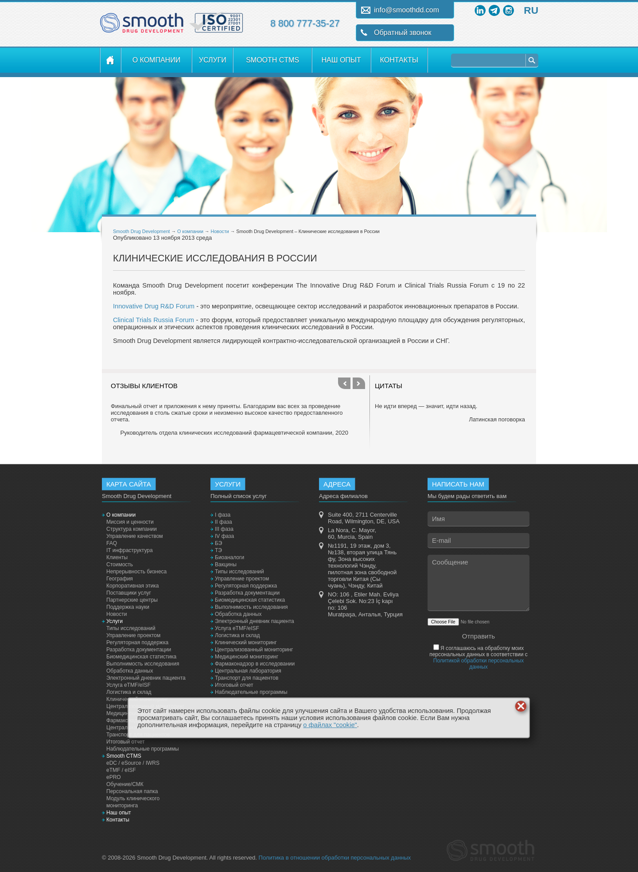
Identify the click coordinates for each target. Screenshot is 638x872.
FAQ (111, 543)
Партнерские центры (132, 600)
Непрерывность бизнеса (136, 571)
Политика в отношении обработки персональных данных (335, 857)
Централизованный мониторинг (254, 649)
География (119, 579)
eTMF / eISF (121, 770)
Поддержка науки (127, 607)
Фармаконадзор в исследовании (255, 664)
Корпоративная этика (132, 586)
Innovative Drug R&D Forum (154, 306)
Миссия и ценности (130, 522)
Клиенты (117, 557)
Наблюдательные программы (142, 749)
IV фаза (224, 536)
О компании (156, 60)
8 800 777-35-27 (305, 23)
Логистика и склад (128, 692)
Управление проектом (133, 635)
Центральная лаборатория (248, 671)
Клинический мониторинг (246, 642)
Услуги (212, 60)
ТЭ (218, 550)
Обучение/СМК (125, 784)
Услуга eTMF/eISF (128, 685)
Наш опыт (341, 60)
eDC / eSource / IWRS (133, 763)
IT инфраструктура (129, 550)
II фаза (223, 522)
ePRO (113, 777)
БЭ (218, 543)
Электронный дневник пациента (146, 678)
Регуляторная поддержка (137, 642)
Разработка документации (138, 649)
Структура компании (131, 529)
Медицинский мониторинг (246, 657)
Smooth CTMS (272, 60)
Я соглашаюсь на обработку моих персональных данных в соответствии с (478, 657)
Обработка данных (129, 671)
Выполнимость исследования (142, 664)
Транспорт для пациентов (246, 678)
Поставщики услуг (128, 593)
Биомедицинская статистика (141, 657)
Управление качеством (134, 536)
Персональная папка (132, 791)
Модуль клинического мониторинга (133, 802)
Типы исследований (131, 628)
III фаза (224, 529)
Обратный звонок (402, 32)
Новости (219, 231)
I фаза (222, 515)
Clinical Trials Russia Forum (153, 319)
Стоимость (119, 564)
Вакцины (226, 564)
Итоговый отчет (125, 742)
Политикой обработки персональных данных (478, 664)
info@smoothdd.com (406, 10)
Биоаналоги (229, 557)
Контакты (399, 60)
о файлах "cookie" (330, 724)
